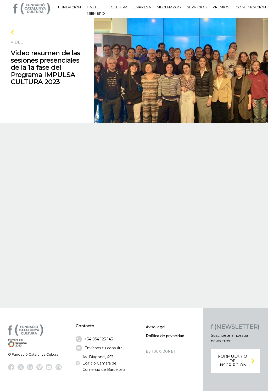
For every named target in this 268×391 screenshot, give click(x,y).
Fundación (69, 7)
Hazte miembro (96, 10)
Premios (221, 7)
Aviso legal (155, 327)
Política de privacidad (165, 336)
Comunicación (251, 7)
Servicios (197, 7)
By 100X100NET (161, 351)
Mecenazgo (169, 7)
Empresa (142, 7)
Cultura (119, 7)
